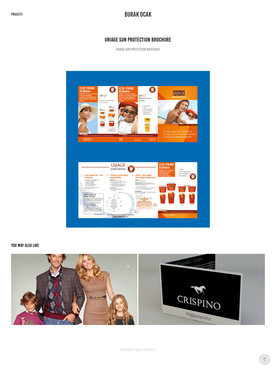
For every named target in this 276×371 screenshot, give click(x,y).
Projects (16, 14)
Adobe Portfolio (145, 350)
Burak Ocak (138, 14)
